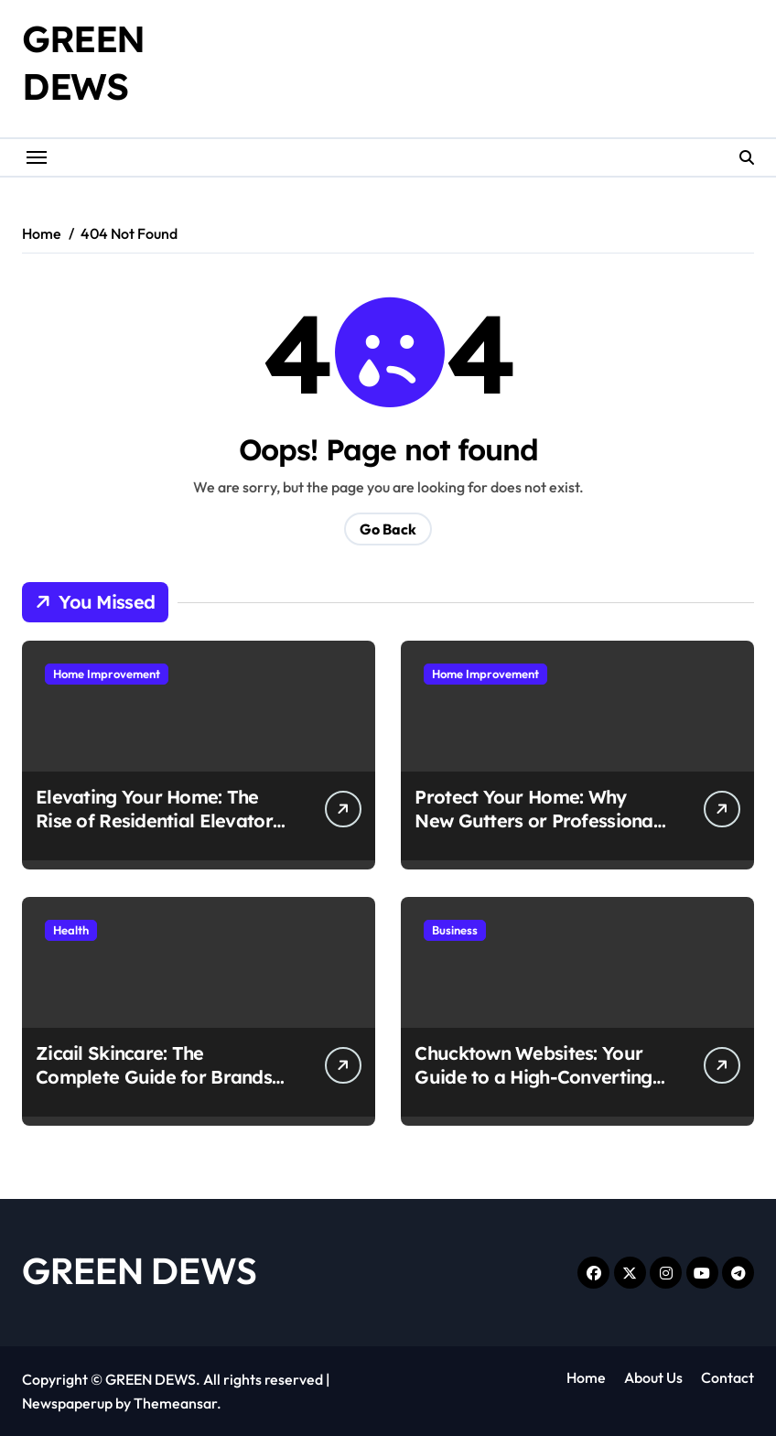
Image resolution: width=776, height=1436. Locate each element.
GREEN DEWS (139, 1270)
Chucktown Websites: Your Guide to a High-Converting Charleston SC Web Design (533, 1077)
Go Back (388, 529)
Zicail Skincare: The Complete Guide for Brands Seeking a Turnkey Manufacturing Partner (154, 1089)
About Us (653, 1377)
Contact (727, 1377)
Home (586, 1377)
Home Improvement (106, 673)
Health (71, 930)
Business (455, 930)
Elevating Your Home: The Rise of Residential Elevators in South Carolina (158, 820)
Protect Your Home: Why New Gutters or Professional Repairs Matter (536, 820)
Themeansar (175, 1403)
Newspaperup (67, 1403)
